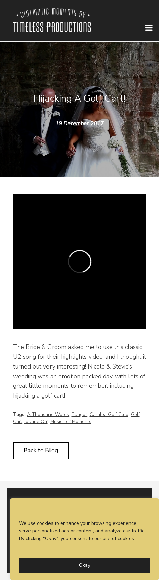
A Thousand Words (48, 414)
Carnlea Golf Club (109, 414)
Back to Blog (41, 450)
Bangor (79, 414)
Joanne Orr (36, 421)
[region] (84, 539)
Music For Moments (70, 421)
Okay (84, 565)
